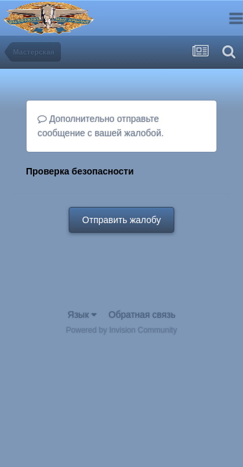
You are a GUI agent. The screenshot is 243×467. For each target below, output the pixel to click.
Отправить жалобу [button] (121, 220)
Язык (82, 314)
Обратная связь (142, 314)
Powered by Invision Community (121, 330)
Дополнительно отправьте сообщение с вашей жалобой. (101, 126)
